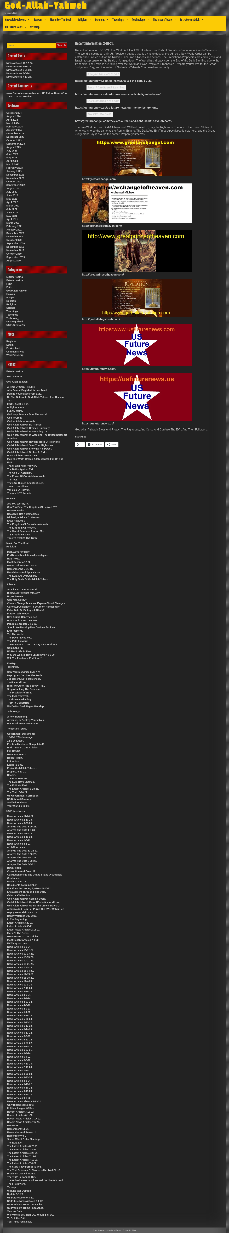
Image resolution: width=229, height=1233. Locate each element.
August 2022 (13, 188)
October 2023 (14, 140)
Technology (13, 318)
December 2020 (15, 233)
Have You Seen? (16, 754)
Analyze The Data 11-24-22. (22, 850)
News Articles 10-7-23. (19, 967)
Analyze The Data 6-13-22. (22, 857)
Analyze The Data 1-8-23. (21, 830)
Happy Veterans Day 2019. (22, 916)
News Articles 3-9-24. (19, 995)
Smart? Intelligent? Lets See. (106, 87)
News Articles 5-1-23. (19, 1012)
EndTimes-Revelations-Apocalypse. (27, 555)
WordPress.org (15, 355)
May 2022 (11, 198)
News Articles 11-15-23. (20, 974)
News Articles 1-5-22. (19, 840)
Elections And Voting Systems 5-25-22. (29, 888)
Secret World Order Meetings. (24, 1139)
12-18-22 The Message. (20, 737)
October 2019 (14, 253)
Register (11, 341)
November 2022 (15, 178)
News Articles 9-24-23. (19, 1094)
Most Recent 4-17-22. (19, 562)
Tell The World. (15, 634)
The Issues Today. (162, 19)
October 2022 (14, 181)
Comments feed (15, 351)
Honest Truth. (15, 757)
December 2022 (15, 174)
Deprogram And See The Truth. (25, 675)
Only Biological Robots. (20, 1104)
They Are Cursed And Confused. (25, 483)
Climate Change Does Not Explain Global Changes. (36, 603)
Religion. (82, 19)
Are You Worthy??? (18, 503)
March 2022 (12, 205)
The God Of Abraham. (19, 472)
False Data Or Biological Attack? (25, 610)
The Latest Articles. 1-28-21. (23, 788)
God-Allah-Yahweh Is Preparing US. (27, 431)
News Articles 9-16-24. (19, 66)
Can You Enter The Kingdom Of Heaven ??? (32, 507)
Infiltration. (13, 761)
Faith (9, 283)
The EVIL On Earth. (100, 114)
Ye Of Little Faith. (17, 1218)
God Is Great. (14, 417)
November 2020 (15, 236)
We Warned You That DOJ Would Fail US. (30, 1214)
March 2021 (12, 222)
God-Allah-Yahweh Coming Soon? (26, 898)
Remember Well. (16, 1135)
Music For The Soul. (60, 19)
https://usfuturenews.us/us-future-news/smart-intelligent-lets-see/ (118, 94)
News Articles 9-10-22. (19, 1084)
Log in (10, 344)
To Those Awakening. (19, 699)
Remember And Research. (22, 1132)
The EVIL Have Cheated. (21, 782)
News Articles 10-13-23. (20, 953)
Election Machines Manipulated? (25, 744)
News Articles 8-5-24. (18, 73)
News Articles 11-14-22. (20, 970)
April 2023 (12, 161)
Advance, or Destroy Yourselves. (25, 720)
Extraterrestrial (15, 277)
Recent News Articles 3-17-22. (24, 1118)
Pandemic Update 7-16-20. (22, 624)
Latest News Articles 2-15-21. (23, 929)
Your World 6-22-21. (18, 806)
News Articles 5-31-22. (19, 1022)
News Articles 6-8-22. (19, 1060)
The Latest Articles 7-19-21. (22, 1159)
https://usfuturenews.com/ (99, 368)
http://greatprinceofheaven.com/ (103, 274)
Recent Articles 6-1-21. (20, 1115)
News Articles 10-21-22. (20, 960)
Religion (11, 301)
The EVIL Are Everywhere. (22, 575)
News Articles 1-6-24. (19, 946)
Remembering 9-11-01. (20, 569)
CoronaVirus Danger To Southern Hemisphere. (33, 606)
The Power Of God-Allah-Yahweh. (26, 476)
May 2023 (11, 157)
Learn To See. (15, 764)
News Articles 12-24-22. (20, 816)
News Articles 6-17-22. (19, 1032)
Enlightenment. (16, 407)
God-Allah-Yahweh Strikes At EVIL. (27, 452)
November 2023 (15, 137)
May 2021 (11, 216)
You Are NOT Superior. (20, 493)
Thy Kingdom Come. (19, 534)
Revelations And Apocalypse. (24, 572)
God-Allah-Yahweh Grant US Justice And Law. (33, 902)
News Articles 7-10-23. (19, 1063)
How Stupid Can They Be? (22, 617)
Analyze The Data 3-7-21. (104, 74)
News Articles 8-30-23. (19, 1074)
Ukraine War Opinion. (19, 1190)
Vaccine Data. (15, 1211)
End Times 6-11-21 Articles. (22, 747)
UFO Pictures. (15, 376)
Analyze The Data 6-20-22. (22, 861)
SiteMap (34, 27)
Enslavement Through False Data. (26, 891)
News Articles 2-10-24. (19, 988)
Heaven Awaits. (16, 510)
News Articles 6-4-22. (19, 1056)
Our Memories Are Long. (103, 100)
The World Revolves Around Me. (25, 531)
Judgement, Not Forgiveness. (24, 678)
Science (10, 307)
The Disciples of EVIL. (19, 692)
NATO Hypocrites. (17, 943)
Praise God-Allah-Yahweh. (22, 768)
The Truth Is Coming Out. (21, 1177)
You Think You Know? (19, 1221)
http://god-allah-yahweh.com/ (101, 319)
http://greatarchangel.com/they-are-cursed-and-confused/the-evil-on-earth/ (123, 121)
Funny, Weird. (15, 411)
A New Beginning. (17, 716)
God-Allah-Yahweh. (15, 19)
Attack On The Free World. (22, 589)
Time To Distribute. (18, 486)
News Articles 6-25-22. (19, 1043)
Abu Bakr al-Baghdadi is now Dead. (27, 390)
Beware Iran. (14, 867)
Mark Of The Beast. (18, 933)
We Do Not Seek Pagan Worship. (25, 706)
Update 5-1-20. (15, 1194)
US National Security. (19, 799)
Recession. (13, 1125)
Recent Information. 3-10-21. (23, 565)
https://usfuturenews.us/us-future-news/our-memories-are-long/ (116, 107)
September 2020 (15, 243)
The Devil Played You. (19, 637)
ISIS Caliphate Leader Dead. (23, 455)
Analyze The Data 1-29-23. (22, 826)
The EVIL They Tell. (18, 696)
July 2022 (11, 191)
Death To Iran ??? (17, 881)
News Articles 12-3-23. (19, 984)
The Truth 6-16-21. (17, 792)
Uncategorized (14, 321)
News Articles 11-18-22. (20, 977)
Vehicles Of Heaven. (18, 490)
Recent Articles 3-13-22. (20, 1111)
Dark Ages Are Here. (18, 551)
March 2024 (12, 123)
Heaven (10, 294)
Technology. (138, 19)
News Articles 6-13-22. (19, 1025)
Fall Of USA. (14, 751)
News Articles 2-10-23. (19, 819)
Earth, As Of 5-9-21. (18, 404)
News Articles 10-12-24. (19, 63)
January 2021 (14, 229)
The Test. (12, 479)
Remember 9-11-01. (18, 1129)
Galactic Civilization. (19, 895)
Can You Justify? (17, 599)
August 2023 (13, 147)
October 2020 (14, 240)
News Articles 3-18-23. (19, 837)
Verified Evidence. (17, 802)
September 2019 (15, 257)
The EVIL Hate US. (17, 778)
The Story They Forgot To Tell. (24, 1166)
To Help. (11, 1187)
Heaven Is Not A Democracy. (23, 514)
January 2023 (14, 171)
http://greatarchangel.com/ (99, 179)
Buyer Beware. (15, 596)
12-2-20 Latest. (15, 740)
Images (10, 297)
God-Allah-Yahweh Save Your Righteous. (30, 445)
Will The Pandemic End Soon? (24, 658)
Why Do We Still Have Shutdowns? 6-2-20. (31, 654)
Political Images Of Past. (21, 1108)
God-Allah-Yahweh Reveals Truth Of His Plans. (33, 441)
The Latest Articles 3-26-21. (22, 1146)
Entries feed (13, 348)
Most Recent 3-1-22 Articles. (23, 936)
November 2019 (15, 250)
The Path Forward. (17, 641)
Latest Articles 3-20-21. (20, 922)
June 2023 (12, 154)
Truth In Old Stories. (18, 703)
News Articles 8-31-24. (19, 70)
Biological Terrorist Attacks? (23, 593)
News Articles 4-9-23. (19, 1008)
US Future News (13, 27)
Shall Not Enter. (16, 520)
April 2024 (12, 119)
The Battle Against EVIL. (21, 469)
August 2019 (13, 260)
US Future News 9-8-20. (20, 1197)
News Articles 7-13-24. (19, 76)
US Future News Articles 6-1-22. (25, 1201)
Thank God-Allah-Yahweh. (22, 465)
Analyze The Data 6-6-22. (21, 864)
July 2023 (11, 150)
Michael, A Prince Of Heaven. (23, 517)
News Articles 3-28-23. (19, 823)
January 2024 (14, 130)
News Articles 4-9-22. (19, 1005)
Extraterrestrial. (189, 19)
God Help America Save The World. (27, 414)
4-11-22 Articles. (16, 847)
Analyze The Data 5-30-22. (22, 854)
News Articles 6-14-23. (19, 1029)
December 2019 (15, 246)
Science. (100, 19)
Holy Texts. (13, 558)
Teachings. (118, 19)
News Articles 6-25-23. (19, 1046)
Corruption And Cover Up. (22, 871)
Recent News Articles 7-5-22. (23, 1122)
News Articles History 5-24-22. (24, 1101)
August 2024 (13, 116)
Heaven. (37, 19)
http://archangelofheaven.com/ (102, 225)
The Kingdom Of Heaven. (21, 527)
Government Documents (21, 733)
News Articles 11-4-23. (19, 981)
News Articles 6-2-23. (19, 1036)
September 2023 (15, 143)
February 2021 (14, 226)
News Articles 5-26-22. (19, 1015)
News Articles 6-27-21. (19, 1050)
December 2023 (15, 133)
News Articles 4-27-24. (19, 1001)
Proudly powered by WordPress (107, 1230)
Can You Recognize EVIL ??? (24, 672)
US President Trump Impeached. (25, 1204)
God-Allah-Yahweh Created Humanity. (28, 428)
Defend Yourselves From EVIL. (24, 393)
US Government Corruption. (23, 795)
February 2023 (14, 167)
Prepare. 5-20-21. (16, 771)
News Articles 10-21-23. (20, 964)
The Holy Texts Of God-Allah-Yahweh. (28, 579)
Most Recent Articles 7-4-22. (23, 940)
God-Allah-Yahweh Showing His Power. (29, 448)
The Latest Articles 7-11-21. (22, 1156)
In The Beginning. (17, 919)
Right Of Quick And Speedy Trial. (26, 685)
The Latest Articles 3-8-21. (22, 1149)
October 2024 (14, 112)
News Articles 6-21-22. (19, 1039)
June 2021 (12, 212)
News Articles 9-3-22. (19, 1098)
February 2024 (14, 126)
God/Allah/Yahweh (16, 290)
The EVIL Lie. (14, 1142)
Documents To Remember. (22, 885)
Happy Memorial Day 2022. (22, 912)
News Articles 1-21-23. (19, 833)
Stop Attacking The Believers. (24, 689)
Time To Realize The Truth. (22, 538)
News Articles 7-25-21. (19, 1070)
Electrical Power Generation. (23, 723)
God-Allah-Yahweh (45, 5)
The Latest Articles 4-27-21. (22, 1153)
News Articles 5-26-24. (19, 1019)
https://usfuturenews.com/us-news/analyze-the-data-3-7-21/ (113, 80)
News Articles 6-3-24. (19, 1053)
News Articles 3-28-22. (19, 991)
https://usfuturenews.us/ (98, 423)
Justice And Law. (17, 682)
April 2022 (12, 202)
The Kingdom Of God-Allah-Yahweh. (27, 524)
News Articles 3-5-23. (19, 843)
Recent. (11, 775)
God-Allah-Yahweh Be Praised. (24, 424)
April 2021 (12, 219)
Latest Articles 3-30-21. (20, 926)
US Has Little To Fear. (19, 651)
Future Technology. (18, 613)
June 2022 (12, 195)
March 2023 (12, 164)
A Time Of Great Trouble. (21, 386)
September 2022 (15, 185)
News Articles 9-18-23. (19, 1091)
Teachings (12, 311)
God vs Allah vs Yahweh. (21, 421)
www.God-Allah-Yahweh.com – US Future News (33, 93)
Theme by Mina (129, 1230)
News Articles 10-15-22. (20, 957)
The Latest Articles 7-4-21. (22, 1163)
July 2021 (11, 209)
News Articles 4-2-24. (19, 998)
